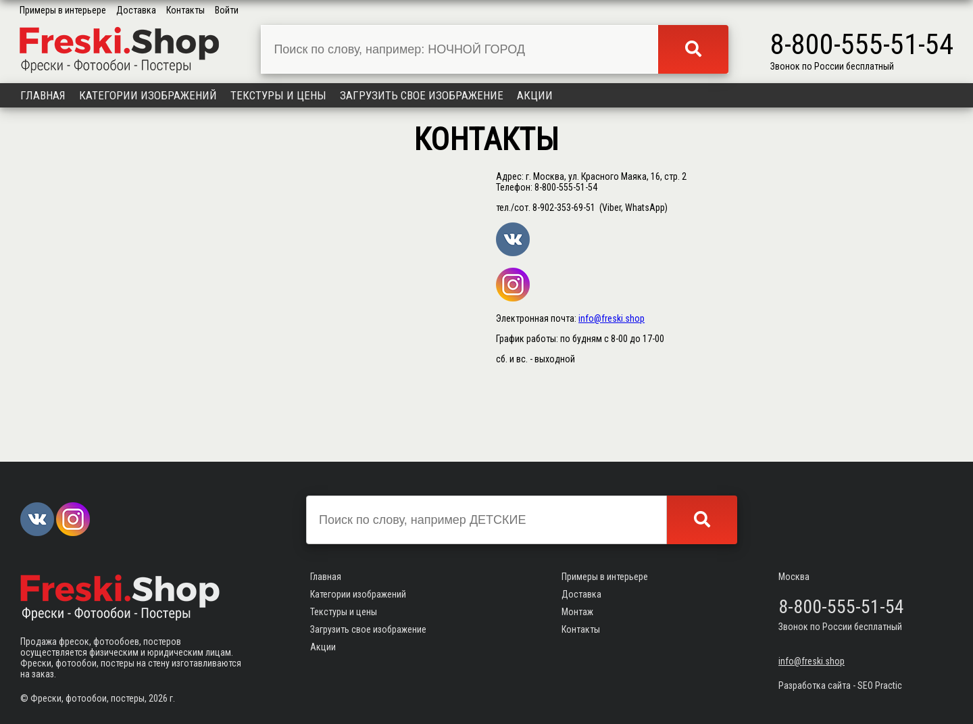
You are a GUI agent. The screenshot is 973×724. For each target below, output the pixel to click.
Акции (535, 95)
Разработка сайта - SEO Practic (840, 685)
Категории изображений (148, 95)
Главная (43, 95)
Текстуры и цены (278, 95)
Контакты (185, 10)
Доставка (136, 10)
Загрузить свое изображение (421, 95)
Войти (227, 10)
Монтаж (577, 611)
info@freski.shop (611, 318)
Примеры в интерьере (63, 10)
